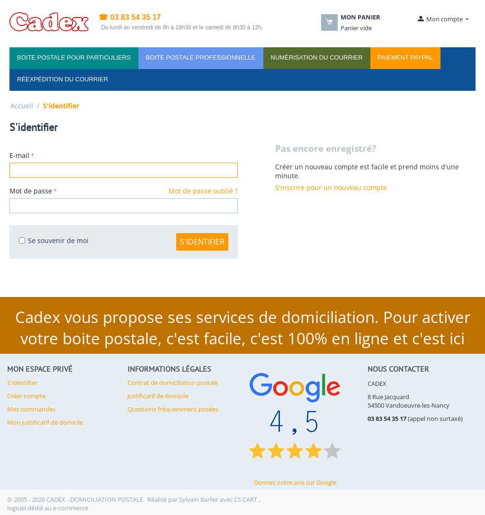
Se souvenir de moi (54, 240)
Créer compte (26, 396)
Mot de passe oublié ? (203, 190)
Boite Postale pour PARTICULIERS (74, 57)
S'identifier (202, 241)
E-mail (19, 155)
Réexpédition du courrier (62, 79)
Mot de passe (30, 190)
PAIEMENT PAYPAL (405, 57)
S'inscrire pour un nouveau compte (331, 187)
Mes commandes (31, 409)
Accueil (21, 105)
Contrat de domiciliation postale (172, 382)
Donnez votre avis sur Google (295, 482)
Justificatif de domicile (158, 396)
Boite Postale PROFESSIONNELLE (201, 57)
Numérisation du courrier (317, 57)
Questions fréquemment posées (172, 409)
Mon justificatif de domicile (45, 422)
